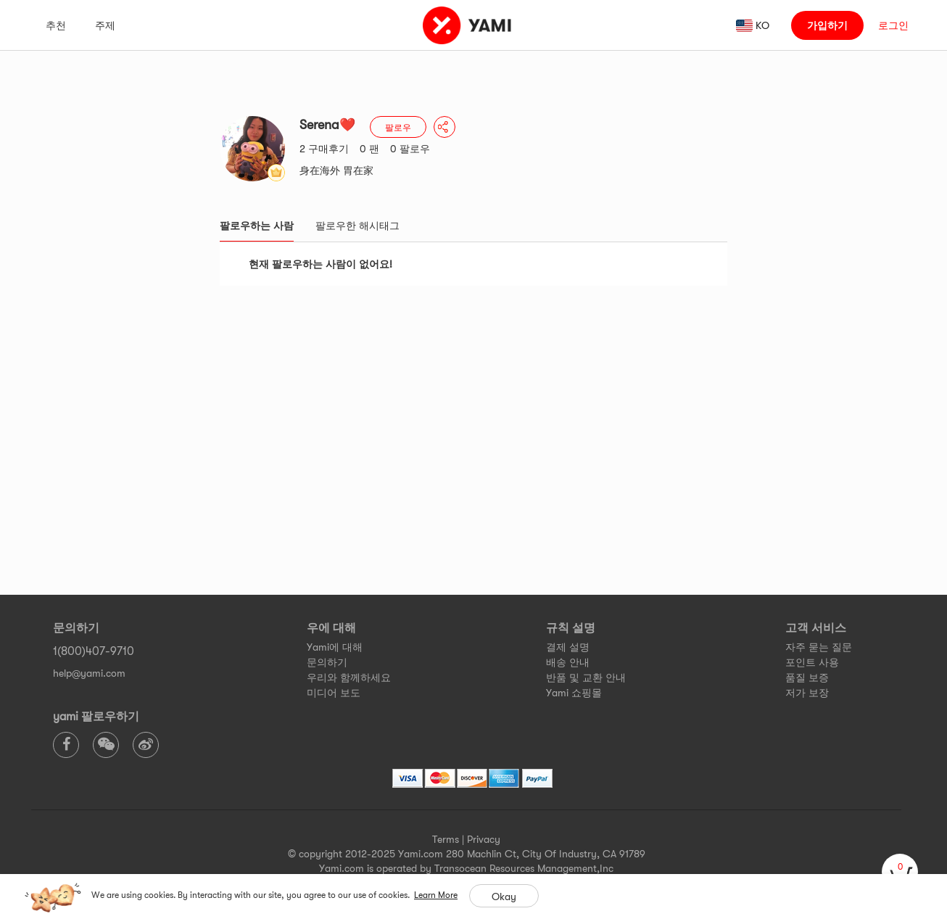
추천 (56, 25)
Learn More (436, 895)
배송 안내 (568, 662)
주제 (105, 25)
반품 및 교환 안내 (586, 677)
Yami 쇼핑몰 (574, 692)
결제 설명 (568, 647)
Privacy (483, 839)
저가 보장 (807, 692)
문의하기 (327, 662)
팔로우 (398, 128)
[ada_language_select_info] (753, 25)
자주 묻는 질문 (818, 647)
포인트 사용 (812, 662)
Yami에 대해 (335, 647)
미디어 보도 (333, 692)
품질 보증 (807, 677)
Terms (445, 839)
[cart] (900, 872)
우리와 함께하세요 (349, 677)
